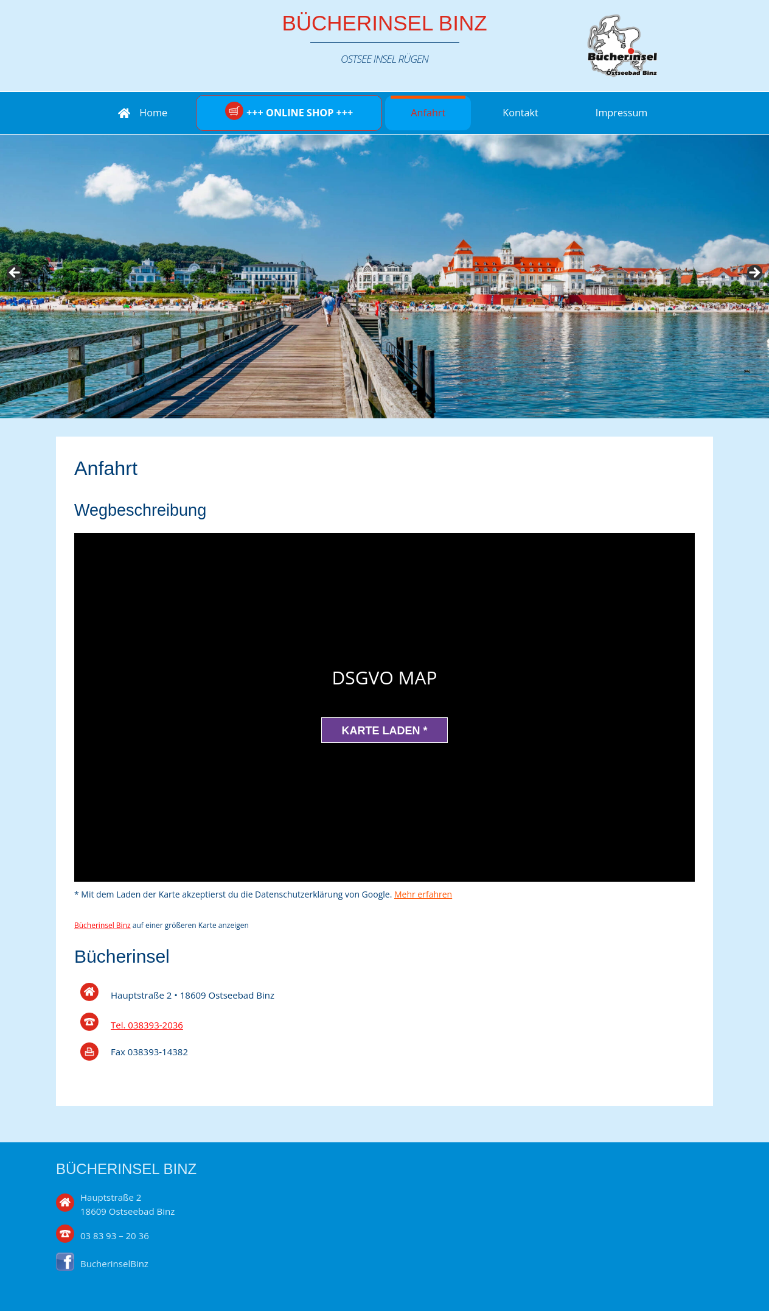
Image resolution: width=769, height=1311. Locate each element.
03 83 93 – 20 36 (114, 1235)
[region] (384, 276)
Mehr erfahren (423, 894)
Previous (15, 273)
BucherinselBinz (114, 1263)
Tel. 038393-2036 (147, 1025)
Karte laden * (384, 731)
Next (754, 273)
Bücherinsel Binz (384, 23)
